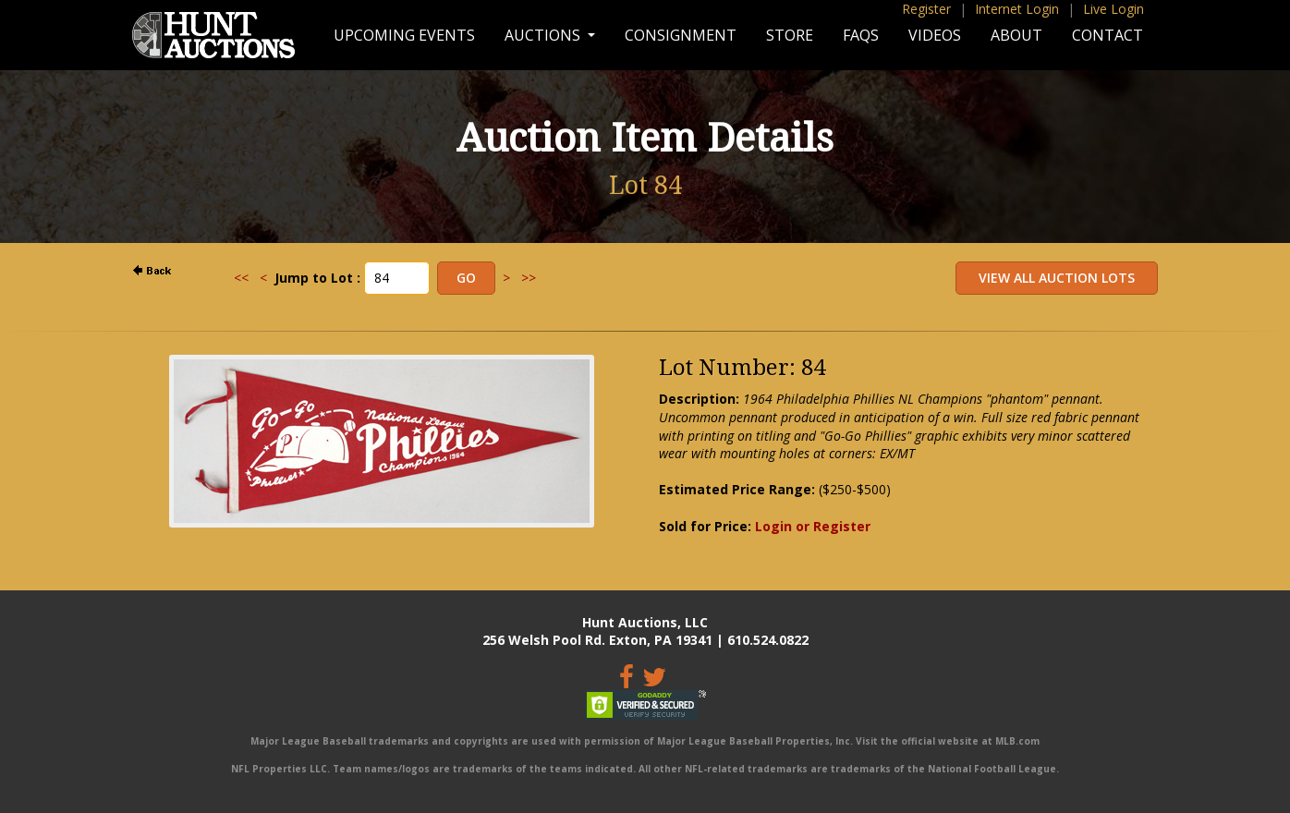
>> (528, 277)
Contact (1107, 35)
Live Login (1113, 9)
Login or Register (812, 526)
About (1016, 35)
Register (926, 9)
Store (789, 35)
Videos (934, 35)
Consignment (680, 35)
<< (241, 277)
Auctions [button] (544, 35)
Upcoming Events (404, 35)
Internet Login (1017, 9)
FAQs (861, 35)
